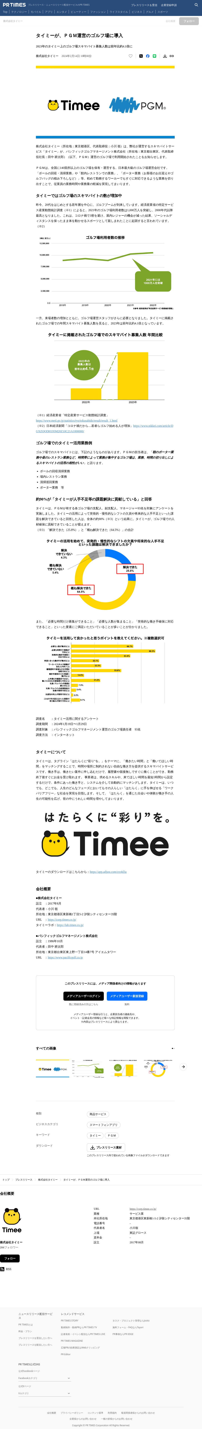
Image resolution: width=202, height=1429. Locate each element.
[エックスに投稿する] (141, 56)
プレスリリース (23, 1179)
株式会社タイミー (48, 1179)
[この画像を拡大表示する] (52, 1068)
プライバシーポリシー (72, 1412)
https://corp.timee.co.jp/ (62, 919)
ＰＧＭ (112, 1135)
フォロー (10, 1258)
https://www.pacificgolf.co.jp (65, 957)
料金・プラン (25, 1331)
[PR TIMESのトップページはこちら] (46, 5)
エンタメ (61, 11)
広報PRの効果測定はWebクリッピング (80, 1347)
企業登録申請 (169, 5)
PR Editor (66, 1354)
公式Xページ (25, 1386)
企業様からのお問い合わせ (83, 1418)
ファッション (98, 11)
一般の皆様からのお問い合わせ (116, 1418)
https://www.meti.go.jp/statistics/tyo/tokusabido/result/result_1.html (76, 420)
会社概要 (51, 1412)
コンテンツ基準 (95, 1412)
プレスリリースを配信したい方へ (35, 1344)
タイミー (95, 1135)
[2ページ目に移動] (174, 1048)
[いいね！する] (131, 56)
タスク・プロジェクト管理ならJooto (131, 1320)
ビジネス (137, 11)
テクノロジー (19, 11)
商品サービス (98, 1114)
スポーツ (162, 11)
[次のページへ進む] (183, 1067)
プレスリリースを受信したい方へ (35, 1338)
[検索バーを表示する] (196, 4)
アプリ (49, 11)
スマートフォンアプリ (104, 1124)
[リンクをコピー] (172, 56)
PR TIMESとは (26, 1324)
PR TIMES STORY (69, 1320)
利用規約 (112, 1412)
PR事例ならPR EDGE (123, 1334)
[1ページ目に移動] (172, 1048)
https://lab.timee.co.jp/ (70, 925)
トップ (6, 1179)
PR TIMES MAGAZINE (72, 1340)
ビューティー (78, 11)
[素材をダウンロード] (165, 56)
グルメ (150, 11)
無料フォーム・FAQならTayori (128, 1327)
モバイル (36, 11)
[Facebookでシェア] (148, 56)
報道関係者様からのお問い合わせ (138, 1412)
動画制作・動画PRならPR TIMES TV (79, 1327)
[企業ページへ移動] (11, 1221)
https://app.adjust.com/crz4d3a (108, 871)
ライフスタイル (119, 11)
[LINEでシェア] (154, 56)
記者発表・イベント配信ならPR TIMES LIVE (83, 1334)
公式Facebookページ (29, 1371)
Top (5, 11)
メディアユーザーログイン (83, 996)
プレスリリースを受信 (144, 5)
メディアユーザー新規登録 (127, 996)
